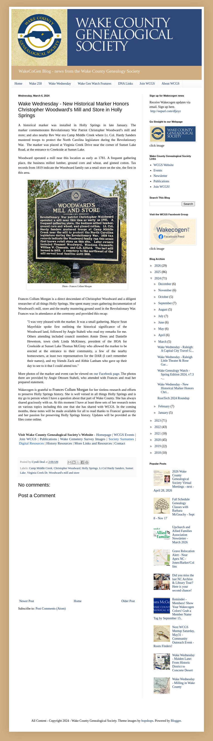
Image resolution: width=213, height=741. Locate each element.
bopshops (147, 720)
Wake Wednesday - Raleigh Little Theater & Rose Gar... (174, 360)
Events (158, 170)
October (163, 297)
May (161, 328)
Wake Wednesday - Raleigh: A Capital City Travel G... (175, 349)
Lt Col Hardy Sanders (111, 468)
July (161, 316)
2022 (158, 427)
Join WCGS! (162, 186)
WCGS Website (164, 165)
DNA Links (125, 83)
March (162, 341)
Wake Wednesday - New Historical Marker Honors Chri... (175, 388)
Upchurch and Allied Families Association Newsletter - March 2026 (182, 534)
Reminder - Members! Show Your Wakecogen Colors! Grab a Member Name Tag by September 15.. (174, 609)
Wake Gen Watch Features (94, 83)
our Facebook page (106, 373)
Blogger (176, 720)
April (162, 335)
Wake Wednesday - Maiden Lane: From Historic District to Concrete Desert (183, 662)
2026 (158, 265)
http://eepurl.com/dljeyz (165, 111)
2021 (158, 433)
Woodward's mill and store (64, 472)
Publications (161, 181)
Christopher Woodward (67, 468)
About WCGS (170, 83)
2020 (158, 440)
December (165, 284)
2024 (158, 278)
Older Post (128, 601)
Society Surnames (121, 439)
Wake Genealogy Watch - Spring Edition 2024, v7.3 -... (175, 374)
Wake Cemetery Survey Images (82, 439)
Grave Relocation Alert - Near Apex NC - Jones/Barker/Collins (183, 558)
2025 (158, 272)
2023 (158, 420)
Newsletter (160, 176)
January (163, 412)
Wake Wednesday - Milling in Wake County (183, 683)
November (165, 290)
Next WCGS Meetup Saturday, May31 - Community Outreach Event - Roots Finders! (174, 636)
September (165, 303)
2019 (158, 446)
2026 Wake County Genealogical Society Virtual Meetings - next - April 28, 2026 (174, 481)
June (161, 322)
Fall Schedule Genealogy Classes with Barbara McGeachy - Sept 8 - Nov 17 (174, 509)
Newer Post (26, 601)
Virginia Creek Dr (37, 472)
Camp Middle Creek (40, 468)
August (163, 309)
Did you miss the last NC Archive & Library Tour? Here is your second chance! (183, 583)
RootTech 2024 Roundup (173, 398)
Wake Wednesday (59, 83)
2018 (158, 452)
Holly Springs (90, 468)
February (164, 406)
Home (18, 83)
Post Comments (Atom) (51, 608)
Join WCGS (147, 83)
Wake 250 (35, 83)
